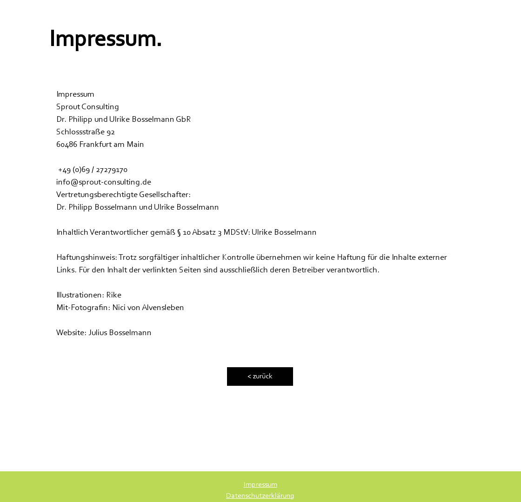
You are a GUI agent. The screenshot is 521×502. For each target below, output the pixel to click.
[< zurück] (260, 376)
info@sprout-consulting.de (103, 182)
